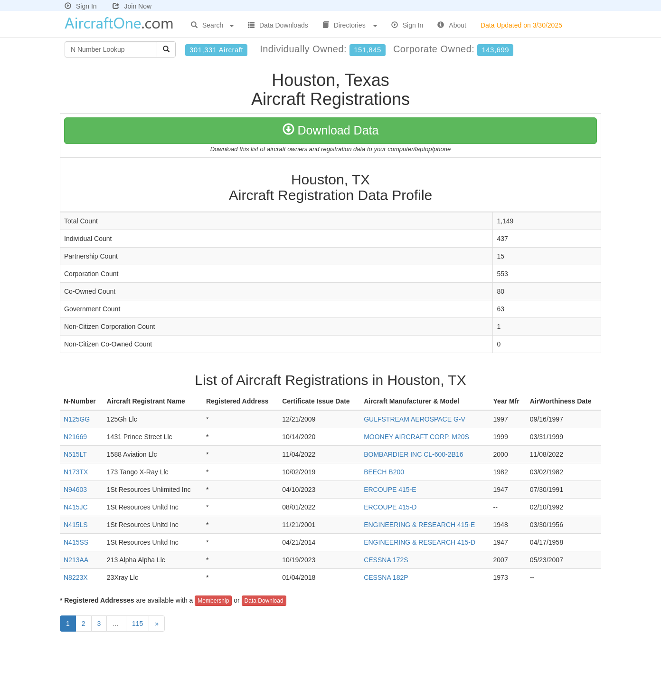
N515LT (75, 454)
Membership (213, 600)
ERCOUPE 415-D (390, 507)
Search (212, 25)
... (116, 623)
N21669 (75, 437)
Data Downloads (278, 25)
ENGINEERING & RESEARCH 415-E (419, 524)
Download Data (331, 130)
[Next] (157, 623)
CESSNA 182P (386, 577)
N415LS (76, 524)
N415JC (76, 507)
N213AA (76, 560)
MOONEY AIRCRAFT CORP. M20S (416, 437)
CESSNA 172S (386, 560)
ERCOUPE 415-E (390, 489)
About (451, 25)
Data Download (264, 600)
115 (137, 623)
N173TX (76, 472)
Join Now (132, 6)
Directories (349, 25)
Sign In (81, 6)
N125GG (77, 419)
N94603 (75, 489)
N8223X (76, 577)
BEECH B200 (384, 472)
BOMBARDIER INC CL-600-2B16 (413, 454)
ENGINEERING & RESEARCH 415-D (419, 542)
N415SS (76, 542)
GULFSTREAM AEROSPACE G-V (414, 419)
